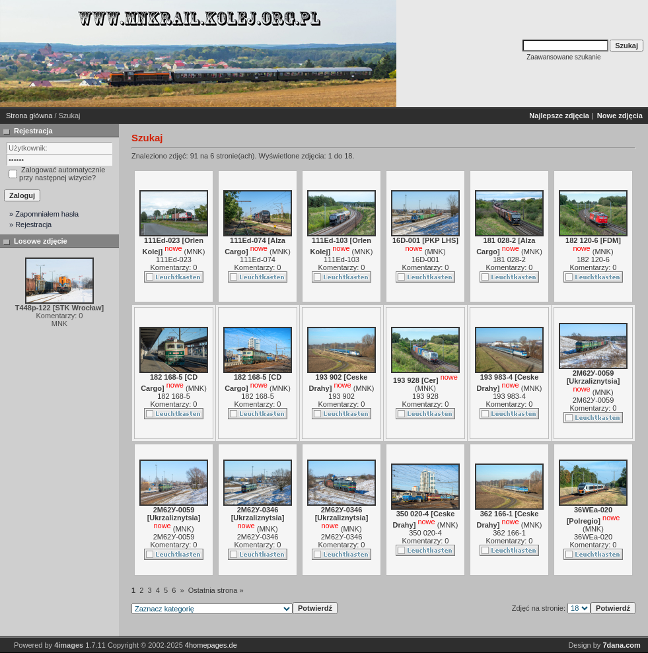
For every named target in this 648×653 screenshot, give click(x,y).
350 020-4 (425, 533)
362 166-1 (509, 533)
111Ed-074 (257, 259)
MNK (194, 252)
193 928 (425, 396)
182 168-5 (173, 396)
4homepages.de (211, 645)
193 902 (341, 396)
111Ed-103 (341, 259)
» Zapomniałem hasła (44, 214)
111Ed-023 (174, 259)
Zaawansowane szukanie (563, 57)
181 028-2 (509, 259)
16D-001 (425, 259)
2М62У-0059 (593, 400)
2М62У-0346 (258, 537)
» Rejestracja (30, 224)
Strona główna (29, 116)
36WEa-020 (593, 537)
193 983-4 (509, 396)
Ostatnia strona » (216, 590)
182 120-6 (593, 259)
